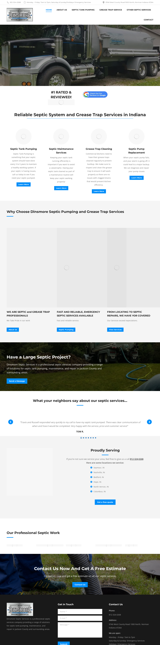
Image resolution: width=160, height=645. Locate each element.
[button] (81, 437)
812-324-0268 (14, 2)
